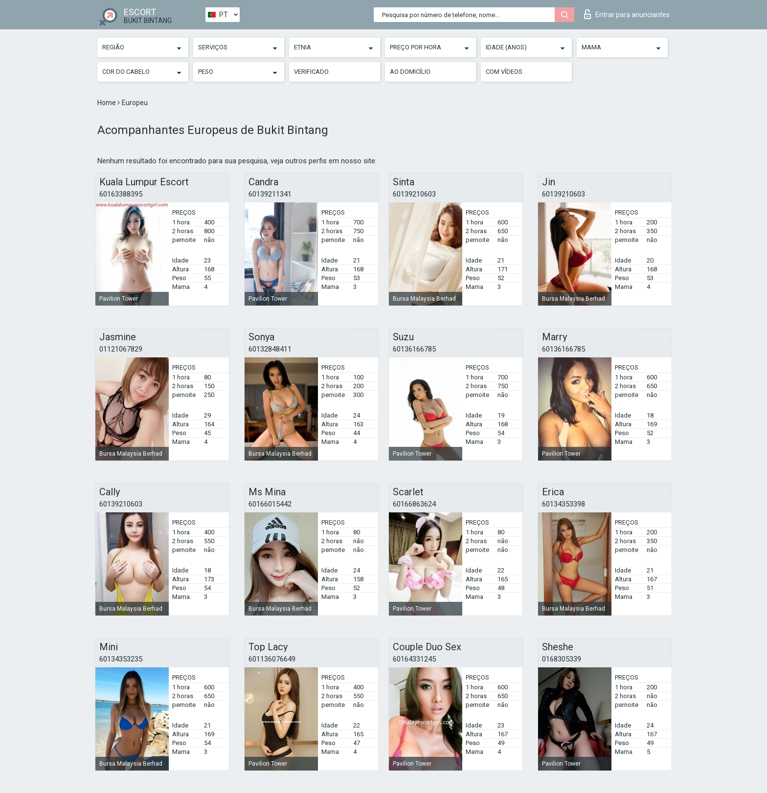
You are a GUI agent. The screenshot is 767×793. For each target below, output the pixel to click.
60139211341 (270, 194)
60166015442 (270, 504)
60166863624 (414, 504)
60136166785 (414, 349)
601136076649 (271, 659)
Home (107, 103)
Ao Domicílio (410, 71)
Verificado (311, 71)
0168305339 (561, 659)
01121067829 (120, 349)
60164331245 (414, 659)
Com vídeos (504, 71)
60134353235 (120, 659)
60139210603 (414, 194)
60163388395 (120, 194)
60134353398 (563, 504)
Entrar (627, 14)
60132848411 (270, 349)
